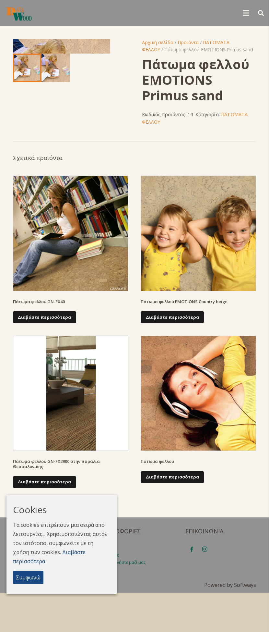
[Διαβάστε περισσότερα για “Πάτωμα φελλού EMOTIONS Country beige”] (172, 356)
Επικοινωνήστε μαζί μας (122, 601)
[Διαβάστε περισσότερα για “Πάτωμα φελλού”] (172, 516)
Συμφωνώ (28, 577)
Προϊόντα (188, 42)
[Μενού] (246, 13)
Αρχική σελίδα (157, 42)
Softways (245, 624)
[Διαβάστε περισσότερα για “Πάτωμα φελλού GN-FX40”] (44, 356)
